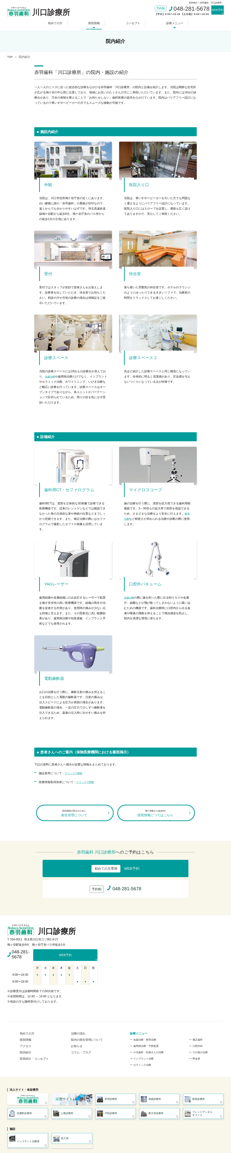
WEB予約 (213, 10)
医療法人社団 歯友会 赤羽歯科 (27, 1076)
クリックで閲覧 (75, 771)
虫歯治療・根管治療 (144, 1015)
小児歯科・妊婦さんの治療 (148, 1028)
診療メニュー (169, 22)
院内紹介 (25, 1028)
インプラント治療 (143, 1034)
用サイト (64, 1076)
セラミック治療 (142, 1041)
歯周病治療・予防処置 (146, 1022)
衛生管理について (75, 813)
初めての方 (60, 22)
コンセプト (131, 22)
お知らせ (76, 1022)
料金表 (196, 1034)
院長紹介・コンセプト (34, 1034)
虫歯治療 (50, 374)
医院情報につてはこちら (156, 813)
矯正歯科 (198, 1015)
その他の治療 (200, 1028)
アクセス (25, 1022)
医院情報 (96, 22)
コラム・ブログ (81, 1028)
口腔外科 (198, 1022)
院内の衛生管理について (87, 1016)
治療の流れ (78, 1009)
